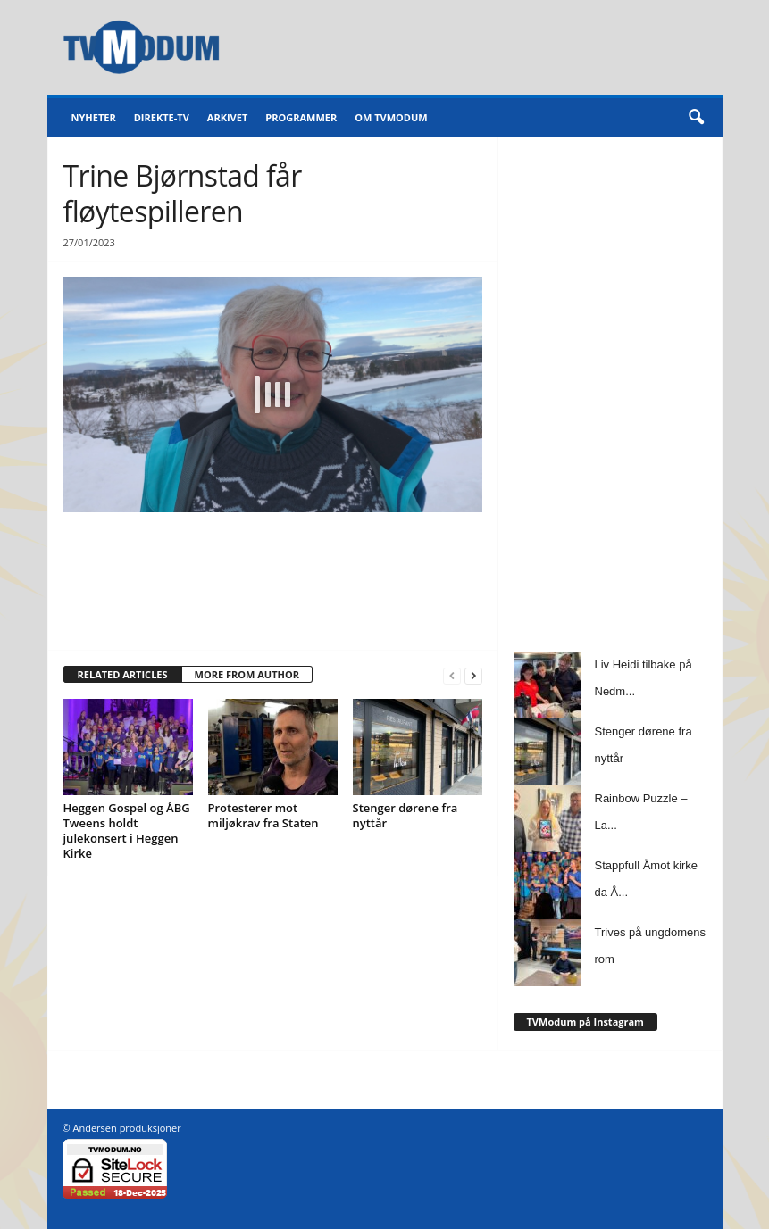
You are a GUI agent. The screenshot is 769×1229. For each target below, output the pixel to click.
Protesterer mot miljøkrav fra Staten (263, 815)
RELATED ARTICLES (123, 674)
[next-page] (473, 675)
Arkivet (227, 117)
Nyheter (93, 117)
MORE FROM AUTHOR (247, 674)
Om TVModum (391, 117)
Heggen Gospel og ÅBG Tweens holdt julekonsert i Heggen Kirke (126, 830)
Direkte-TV (161, 117)
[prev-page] (452, 675)
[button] (695, 117)
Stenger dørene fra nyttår (405, 815)
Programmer (301, 117)
